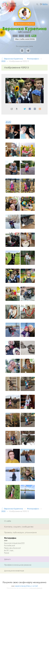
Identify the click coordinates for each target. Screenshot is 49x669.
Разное (6, 553)
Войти (45, 4)
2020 (8, 121)
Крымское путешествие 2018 (14, 543)
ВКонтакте (22, 50)
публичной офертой (35, 588)
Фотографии (10, 538)
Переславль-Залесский (12, 548)
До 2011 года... (9, 550)
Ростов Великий (9, 545)
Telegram (28, 50)
